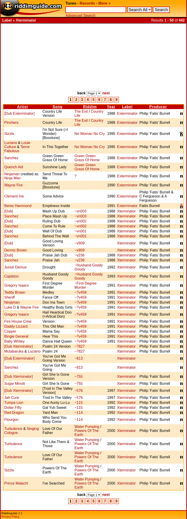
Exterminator (127, 113)
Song (57, 107)
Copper (10, 331)
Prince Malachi (16, 483)
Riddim (90, 107)
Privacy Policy (10, 516)
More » (104, 3)
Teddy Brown (14, 292)
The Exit (81, 111)
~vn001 (80, 231)
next (106, 93)
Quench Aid (13, 167)
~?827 (79, 346)
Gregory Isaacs (16, 285)
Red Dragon (14, 412)
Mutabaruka (14, 351)
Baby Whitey (14, 341)
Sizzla (9, 134)
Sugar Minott (14, 383)
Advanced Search (80, 15)
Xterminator (126, 211)
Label (127, 107)
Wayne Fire (13, 185)
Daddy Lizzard (15, 326)
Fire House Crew (17, 321)
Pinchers (11, 122)
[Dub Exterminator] (19, 113)
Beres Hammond (17, 206)
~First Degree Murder (85, 285)
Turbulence (13, 429)
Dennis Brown (15, 250)
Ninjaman (12, 174)
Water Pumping (86, 427)
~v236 (79, 255)
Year (111, 107)
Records (87, 3)
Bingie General (16, 336)
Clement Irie (14, 196)
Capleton (11, 276)
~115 (78, 402)
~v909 (79, 243)
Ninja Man (12, 178)
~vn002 (80, 221)
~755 (78, 376)
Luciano (10, 143)
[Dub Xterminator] (18, 346)
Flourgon (11, 420)
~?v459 (80, 292)
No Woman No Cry (89, 134)
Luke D (10, 307)
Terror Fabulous (17, 149)
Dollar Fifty (13, 407)
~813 (78, 358)
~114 (78, 412)
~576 (78, 390)
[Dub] (8, 211)
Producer (158, 107)
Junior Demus (15, 267)
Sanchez (11, 158)
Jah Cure (11, 398)
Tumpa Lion (13, 402)
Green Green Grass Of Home (87, 158)
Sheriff (9, 297)
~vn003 (80, 211)
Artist (22, 107)
